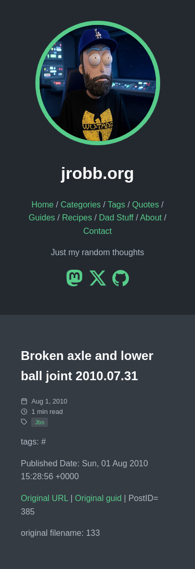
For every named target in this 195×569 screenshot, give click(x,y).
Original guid (98, 498)
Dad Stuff (116, 217)
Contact (97, 231)
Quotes (145, 204)
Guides (42, 217)
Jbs (39, 422)
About (151, 217)
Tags (116, 204)
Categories (80, 204)
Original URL (44, 498)
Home (42, 204)
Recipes (77, 217)
